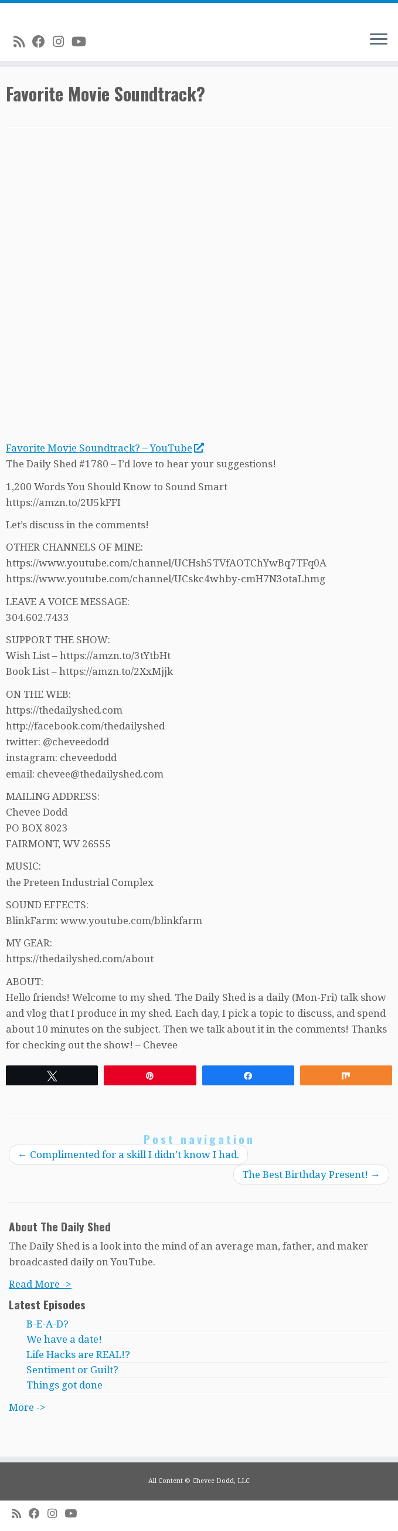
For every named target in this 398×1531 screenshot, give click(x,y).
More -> (27, 1407)
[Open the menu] (378, 40)
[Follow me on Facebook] (42, 41)
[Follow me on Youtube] (83, 41)
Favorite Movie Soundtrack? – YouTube (104, 448)
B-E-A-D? (47, 1324)
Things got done (64, 1385)
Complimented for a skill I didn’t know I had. (128, 1154)
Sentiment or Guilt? (72, 1370)
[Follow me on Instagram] (62, 41)
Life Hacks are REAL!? (78, 1354)
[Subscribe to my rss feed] (22, 41)
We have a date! (64, 1339)
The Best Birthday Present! (311, 1174)
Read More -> (40, 1284)
